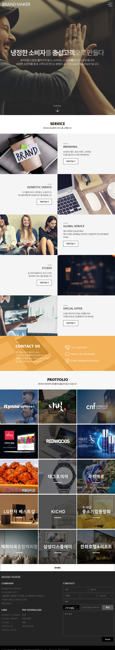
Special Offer (8, 629)
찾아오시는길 (27, 626)
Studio (5, 622)
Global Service (9, 618)
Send (107, 639)
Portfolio (7, 626)
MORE (57, 567)
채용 (24, 622)
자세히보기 (70, 161)
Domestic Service (10, 614)
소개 (24, 614)
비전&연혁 (26, 618)
